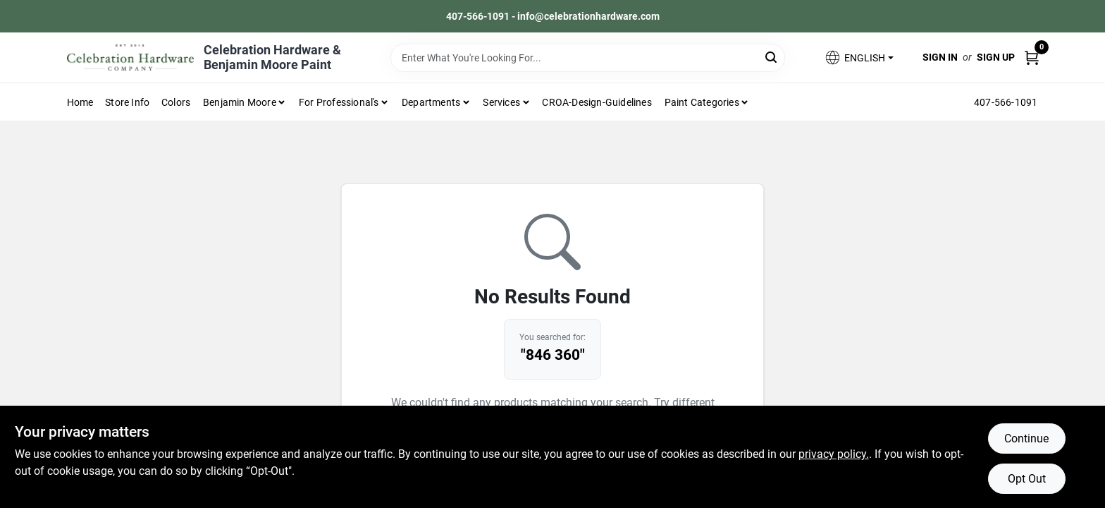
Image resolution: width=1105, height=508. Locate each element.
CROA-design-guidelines (596, 102)
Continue (1026, 438)
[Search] (772, 56)
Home (80, 102)
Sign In (940, 57)
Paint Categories (702, 102)
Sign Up (996, 57)
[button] (858, 57)
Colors (175, 102)
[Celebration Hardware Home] (130, 57)
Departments (431, 102)
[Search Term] (587, 58)
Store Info (127, 102)
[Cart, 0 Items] (1032, 57)
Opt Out (1027, 478)
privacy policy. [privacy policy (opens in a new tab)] (833, 454)
